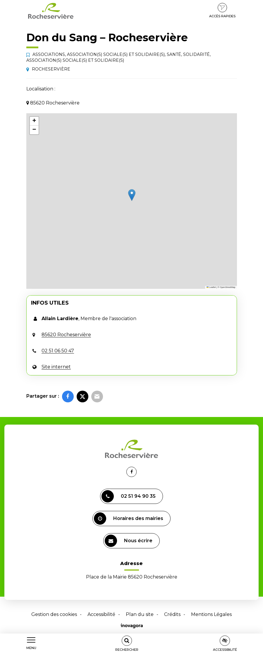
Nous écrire (128, 541)
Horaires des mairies (128, 518)
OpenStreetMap (228, 287)
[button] (131, 195)
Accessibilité (101, 614)
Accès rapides (222, 10)
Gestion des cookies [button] (54, 614)
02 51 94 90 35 (129, 496)
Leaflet (211, 287)
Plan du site (140, 614)
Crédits (172, 614)
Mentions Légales (211, 614)
